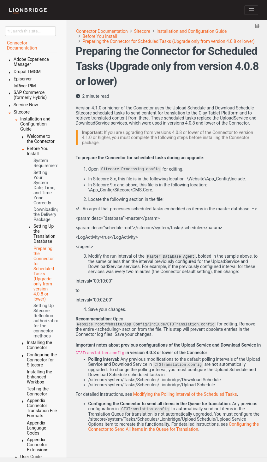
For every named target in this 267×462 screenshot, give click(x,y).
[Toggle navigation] (251, 10)
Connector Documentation (102, 31)
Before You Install (99, 36)
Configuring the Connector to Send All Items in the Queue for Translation (173, 427)
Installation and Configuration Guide (192, 31)
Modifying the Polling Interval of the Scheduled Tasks (185, 394)
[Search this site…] (30, 31)
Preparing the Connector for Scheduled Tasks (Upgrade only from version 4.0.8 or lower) (168, 41)
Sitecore (142, 31)
